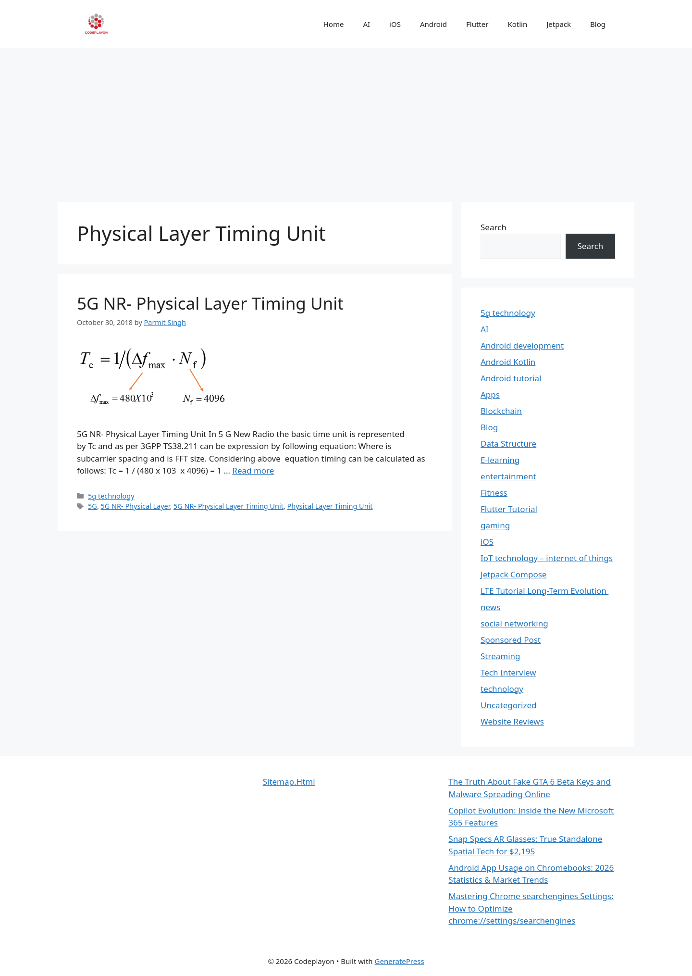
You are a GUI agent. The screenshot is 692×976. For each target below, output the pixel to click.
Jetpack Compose (513, 574)
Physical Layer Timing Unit (330, 506)
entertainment (508, 476)
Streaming (500, 656)
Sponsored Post (511, 639)
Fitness (494, 492)
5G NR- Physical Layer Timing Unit (210, 303)
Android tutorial (511, 378)
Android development (522, 345)
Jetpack (558, 24)
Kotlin (517, 24)
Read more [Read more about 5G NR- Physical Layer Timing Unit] (253, 470)
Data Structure (508, 443)
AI (366, 24)
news (490, 607)
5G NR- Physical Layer (135, 506)
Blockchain (501, 410)
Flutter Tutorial (509, 508)
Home (333, 24)
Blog (598, 24)
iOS (395, 24)
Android (433, 24)
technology (502, 688)
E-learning (500, 459)
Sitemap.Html (289, 781)
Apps (490, 394)
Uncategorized (509, 705)
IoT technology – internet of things (547, 557)
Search (494, 227)
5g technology (111, 496)
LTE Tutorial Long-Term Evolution (544, 590)
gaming (495, 525)
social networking (514, 623)
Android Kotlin (508, 361)
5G (92, 506)
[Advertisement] (346, 120)
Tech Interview (508, 672)
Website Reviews (512, 721)
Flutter (477, 24)
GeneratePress (399, 961)
